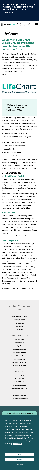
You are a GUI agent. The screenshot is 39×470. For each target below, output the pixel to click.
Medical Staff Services (19, 385)
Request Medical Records (19, 356)
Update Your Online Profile (19, 398)
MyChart (29, 24)
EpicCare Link (19, 378)
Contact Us (19, 329)
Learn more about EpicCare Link (14, 236)
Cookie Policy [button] (22, 438)
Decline (19, 459)
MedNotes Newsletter (20, 395)
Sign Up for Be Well (19, 365)
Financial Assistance (19, 349)
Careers (19, 313)
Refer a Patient (19, 375)
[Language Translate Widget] (21, 24)
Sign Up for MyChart (19, 352)
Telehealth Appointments (19, 362)
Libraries (19, 392)
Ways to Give (19, 326)
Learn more (9, 12)
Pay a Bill (19, 346)
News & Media (19, 323)
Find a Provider (19, 342)
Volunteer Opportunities (19, 316)
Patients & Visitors (19, 339)
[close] (34, 4)
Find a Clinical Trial (19, 359)
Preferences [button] (17, 444)
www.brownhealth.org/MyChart (18, 208)
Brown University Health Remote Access (19, 414)
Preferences (19, 464)
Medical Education (19, 382)
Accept (19, 454)
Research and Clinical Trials (19, 388)
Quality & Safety (19, 319)
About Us (19, 310)
